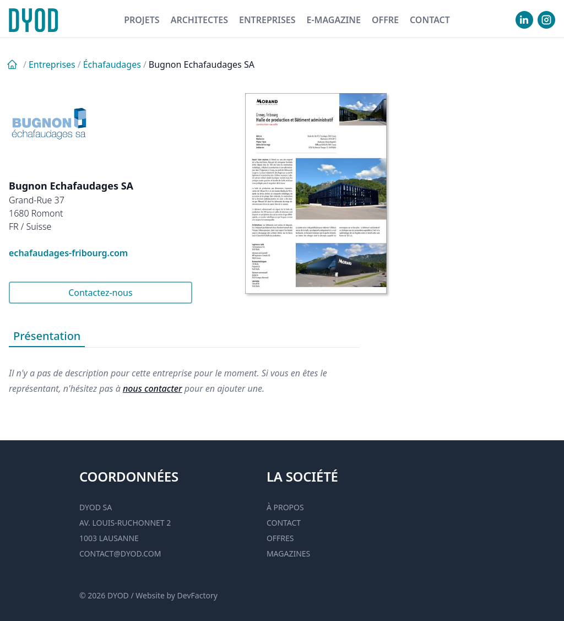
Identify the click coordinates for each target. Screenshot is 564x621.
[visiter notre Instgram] (546, 20)
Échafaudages (112, 64)
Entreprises (267, 20)
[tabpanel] (184, 372)
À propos (285, 507)
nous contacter (152, 388)
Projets (142, 20)
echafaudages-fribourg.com (68, 253)
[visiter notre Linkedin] (524, 20)
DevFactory (197, 595)
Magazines (288, 553)
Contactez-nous (100, 293)
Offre (385, 20)
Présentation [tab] (46, 335)
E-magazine (333, 20)
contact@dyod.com (120, 553)
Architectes (199, 20)
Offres (280, 538)
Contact (430, 20)
